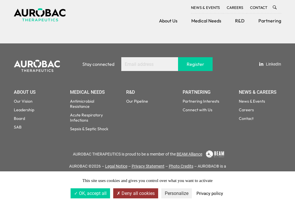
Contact (258, 7)
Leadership (24, 109)
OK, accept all (90, 193)
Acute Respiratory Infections (86, 117)
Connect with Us (197, 109)
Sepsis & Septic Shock (89, 128)
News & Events (205, 7)
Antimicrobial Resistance (82, 104)
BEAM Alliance (189, 154)
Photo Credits (181, 166)
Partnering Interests (201, 101)
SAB (18, 127)
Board (19, 118)
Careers (235, 7)
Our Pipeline (137, 101)
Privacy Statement (148, 166)
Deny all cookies (136, 193)
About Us (168, 21)
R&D (240, 21)
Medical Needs (206, 21)
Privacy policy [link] (209, 193)
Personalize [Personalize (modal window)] (176, 193)
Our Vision (23, 101)
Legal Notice (116, 166)
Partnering (269, 21)
